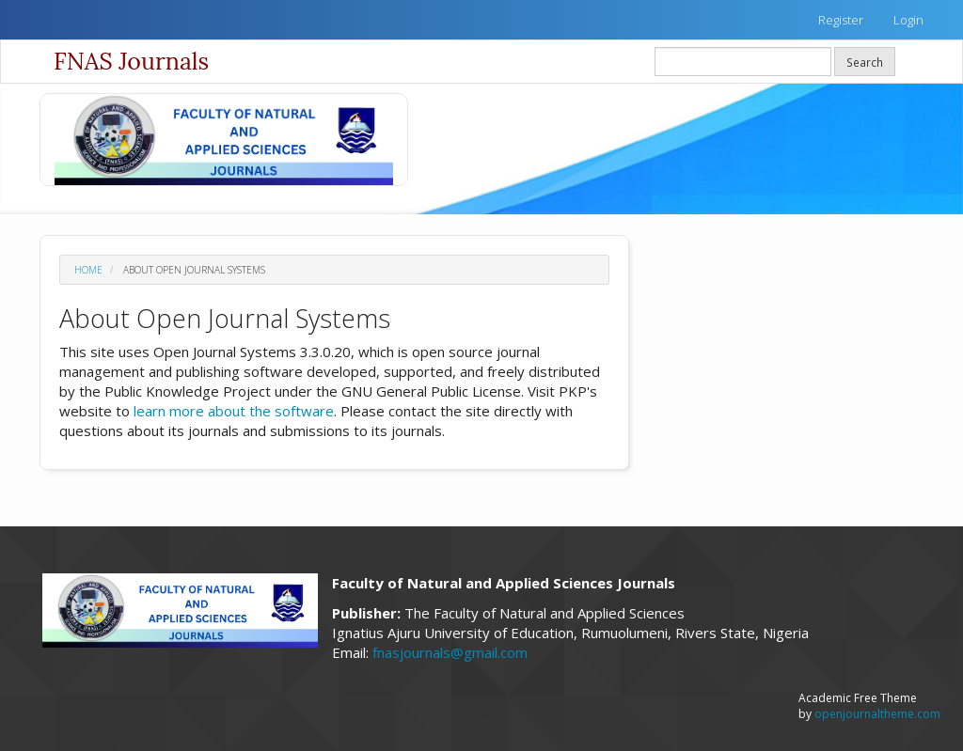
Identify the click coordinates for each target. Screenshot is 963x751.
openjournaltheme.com (877, 714)
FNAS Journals (131, 61)
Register (840, 19)
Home (88, 269)
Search (864, 62)
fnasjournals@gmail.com (450, 652)
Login (908, 19)
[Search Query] (743, 61)
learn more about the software (234, 410)
